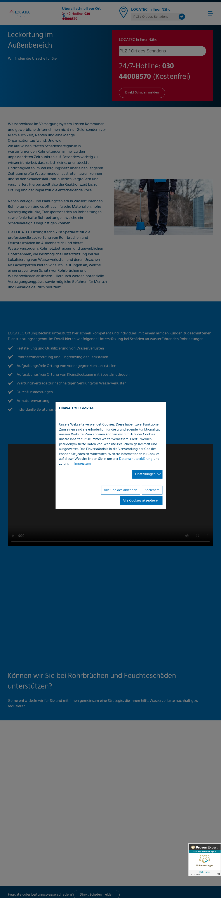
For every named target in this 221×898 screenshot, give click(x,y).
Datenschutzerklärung (136, 459)
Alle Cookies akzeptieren (141, 501)
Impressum (82, 464)
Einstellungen (145, 474)
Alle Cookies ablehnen (120, 490)
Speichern (152, 490)
